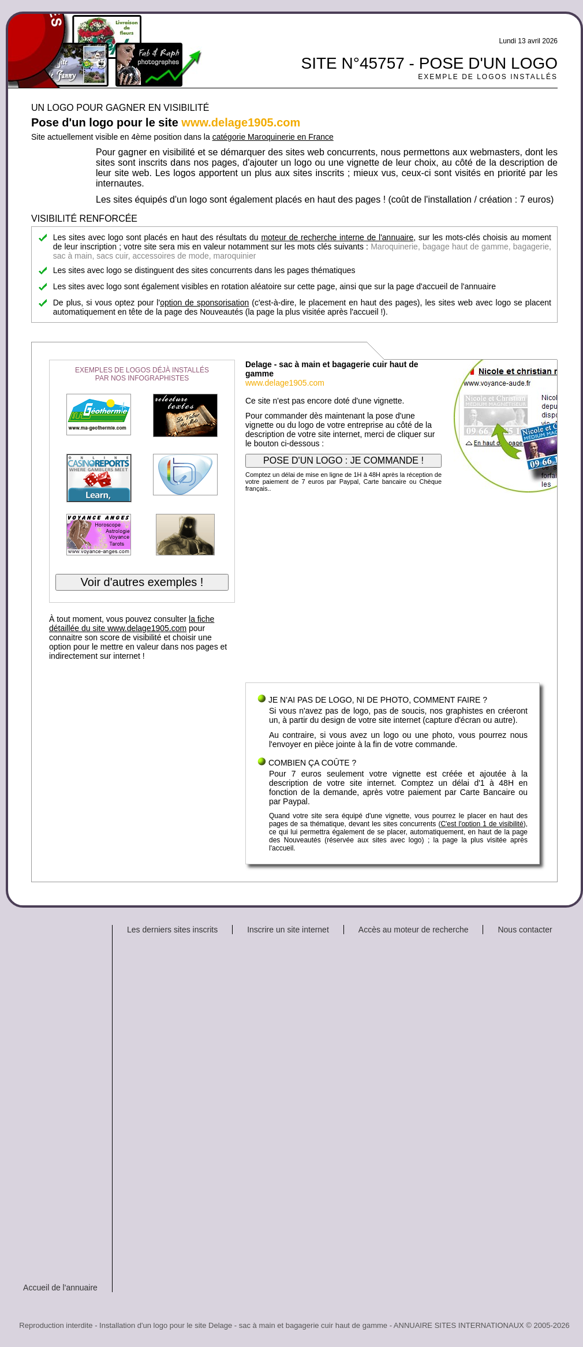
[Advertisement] (392, 590)
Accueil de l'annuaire (60, 1287)
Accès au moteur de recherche (413, 929)
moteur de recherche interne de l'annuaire (337, 237)
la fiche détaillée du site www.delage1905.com (131, 623)
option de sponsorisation (204, 302)
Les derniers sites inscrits (172, 929)
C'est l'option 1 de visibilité (481, 824)
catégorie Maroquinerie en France (273, 136)
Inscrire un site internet (288, 929)
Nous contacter (525, 929)
